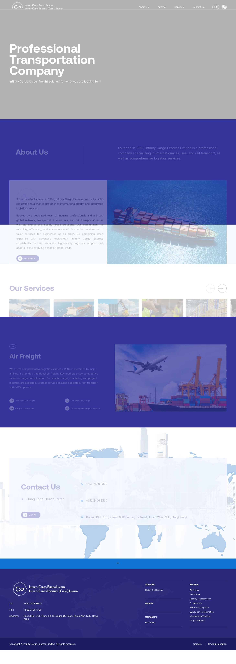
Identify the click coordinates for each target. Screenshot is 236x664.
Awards (129, 9)
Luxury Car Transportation (204, 625)
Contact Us (177, 9)
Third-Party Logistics (201, 620)
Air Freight (195, 600)
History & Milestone (155, 600)
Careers (197, 657)
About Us (106, 9)
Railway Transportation (202, 610)
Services (151, 9)
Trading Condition (217, 657)
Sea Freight (196, 605)
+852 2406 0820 (33, 613)
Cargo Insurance (198, 635)
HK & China (151, 635)
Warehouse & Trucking (202, 630)
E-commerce (196, 615)
